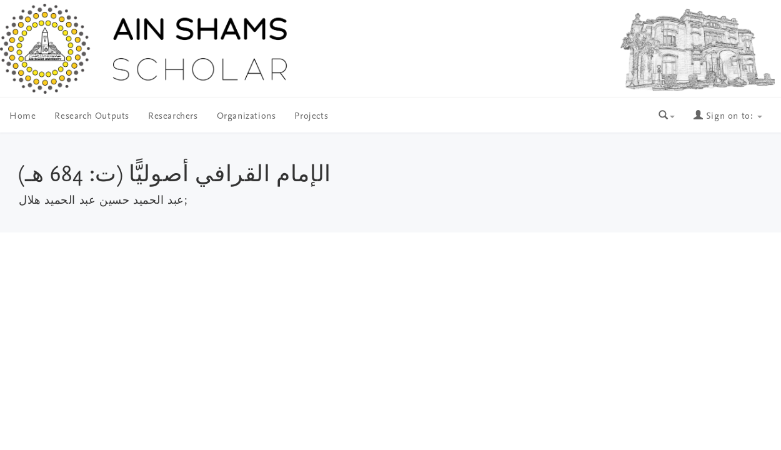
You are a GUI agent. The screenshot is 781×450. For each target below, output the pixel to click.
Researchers (173, 116)
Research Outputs (91, 116)
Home (22, 116)
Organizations (246, 116)
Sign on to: (728, 116)
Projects (311, 116)
